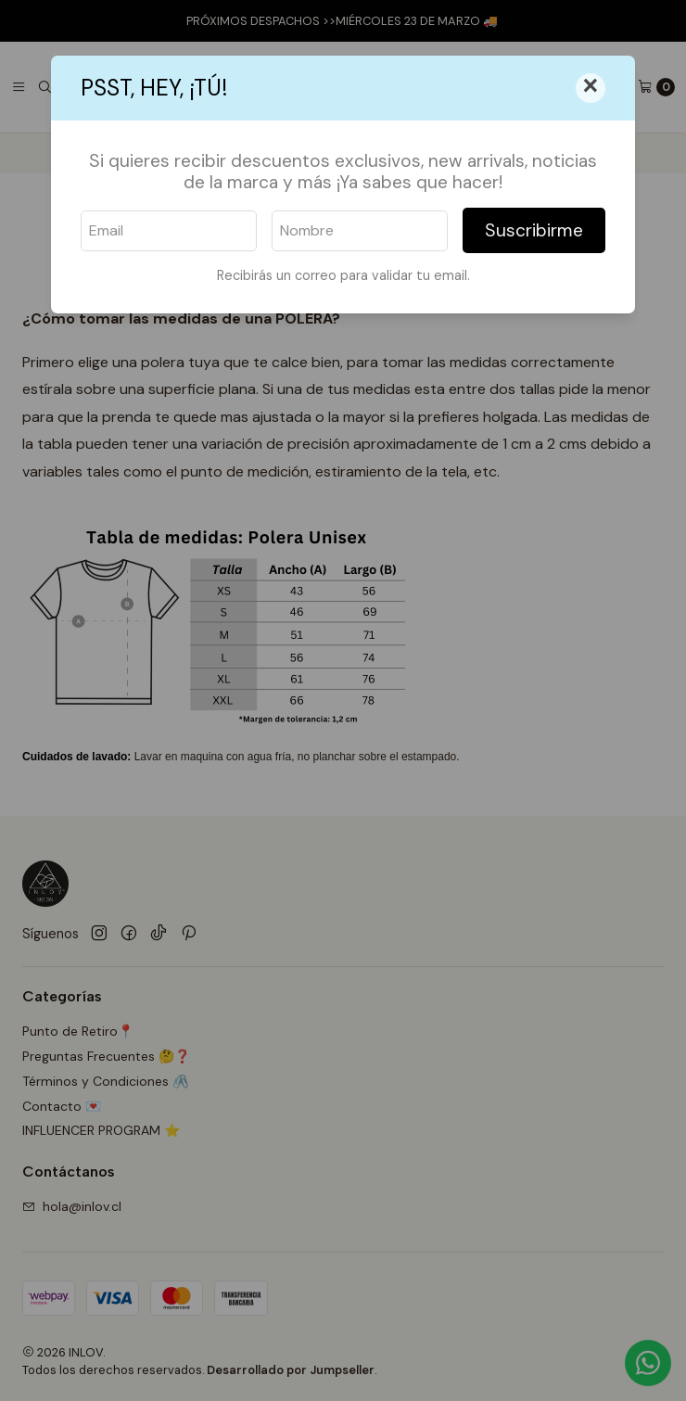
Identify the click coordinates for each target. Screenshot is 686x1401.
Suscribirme (534, 230)
